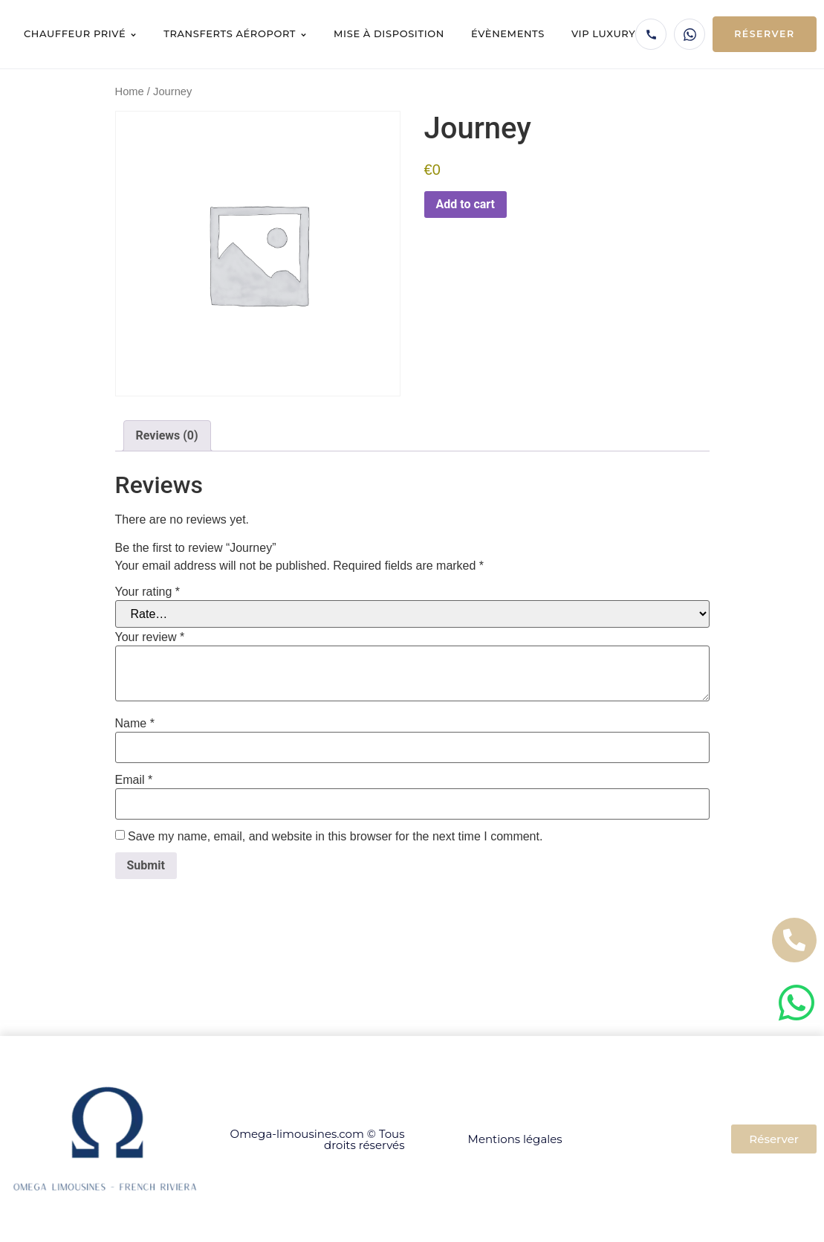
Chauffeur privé (80, 33)
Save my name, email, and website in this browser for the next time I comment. (335, 837)
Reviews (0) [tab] (167, 435)
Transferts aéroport (235, 33)
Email (134, 780)
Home (129, 91)
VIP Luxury (603, 33)
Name (135, 724)
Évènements (508, 33)
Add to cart (466, 204)
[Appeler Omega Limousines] (650, 34)
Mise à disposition (389, 33)
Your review (150, 637)
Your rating (147, 592)
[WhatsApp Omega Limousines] (689, 34)
